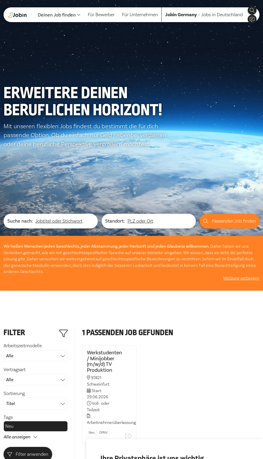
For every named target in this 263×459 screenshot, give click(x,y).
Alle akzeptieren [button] (119, 438)
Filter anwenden (28, 377)
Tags (8, 340)
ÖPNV (103, 355)
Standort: (115, 144)
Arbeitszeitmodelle (36, 275)
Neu (9, 349)
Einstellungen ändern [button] (194, 438)
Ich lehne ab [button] (154, 438)
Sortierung (36, 323)
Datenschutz (16, 441)
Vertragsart (36, 299)
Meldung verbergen (241, 201)
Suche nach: (20, 144)
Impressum (46, 441)
